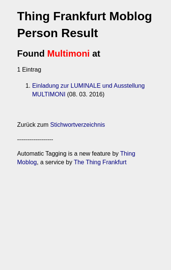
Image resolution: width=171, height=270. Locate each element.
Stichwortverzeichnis (64, 129)
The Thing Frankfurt (58, 167)
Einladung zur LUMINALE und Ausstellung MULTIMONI (92, 90)
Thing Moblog (125, 158)
